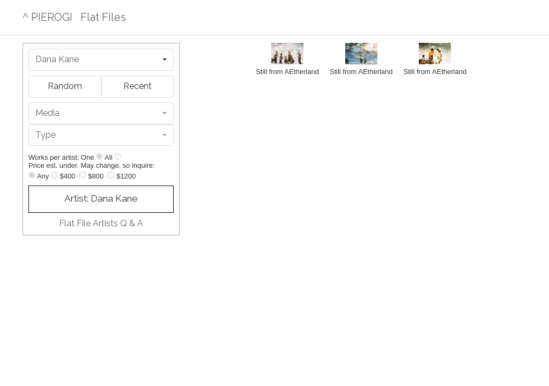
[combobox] (101, 60)
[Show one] (99, 156)
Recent (137, 86)
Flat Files (103, 17)
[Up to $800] (82, 175)
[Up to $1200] (110, 175)
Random (65, 86)
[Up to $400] (54, 175)
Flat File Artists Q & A (101, 223)
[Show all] (117, 156)
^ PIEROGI (47, 17)
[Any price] (31, 175)
